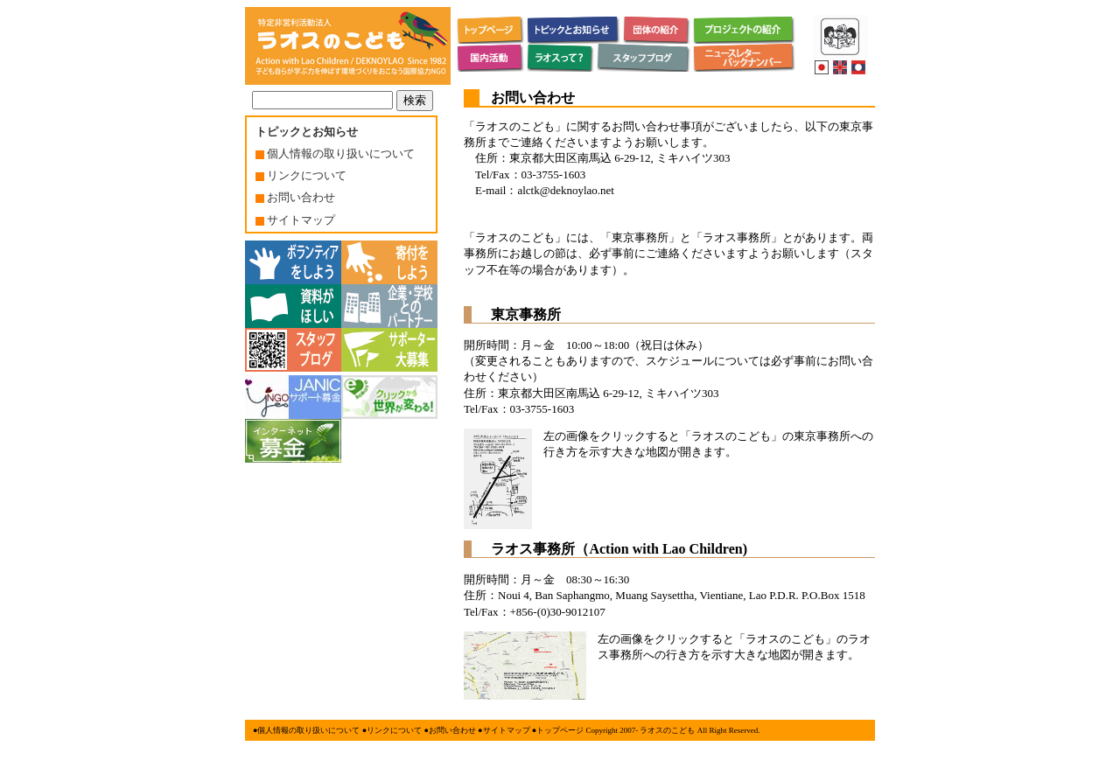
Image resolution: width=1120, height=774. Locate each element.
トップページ (560, 730)
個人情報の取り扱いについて (335, 153)
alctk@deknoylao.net (565, 190)
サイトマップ (295, 220)
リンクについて (301, 175)
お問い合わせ (295, 197)
